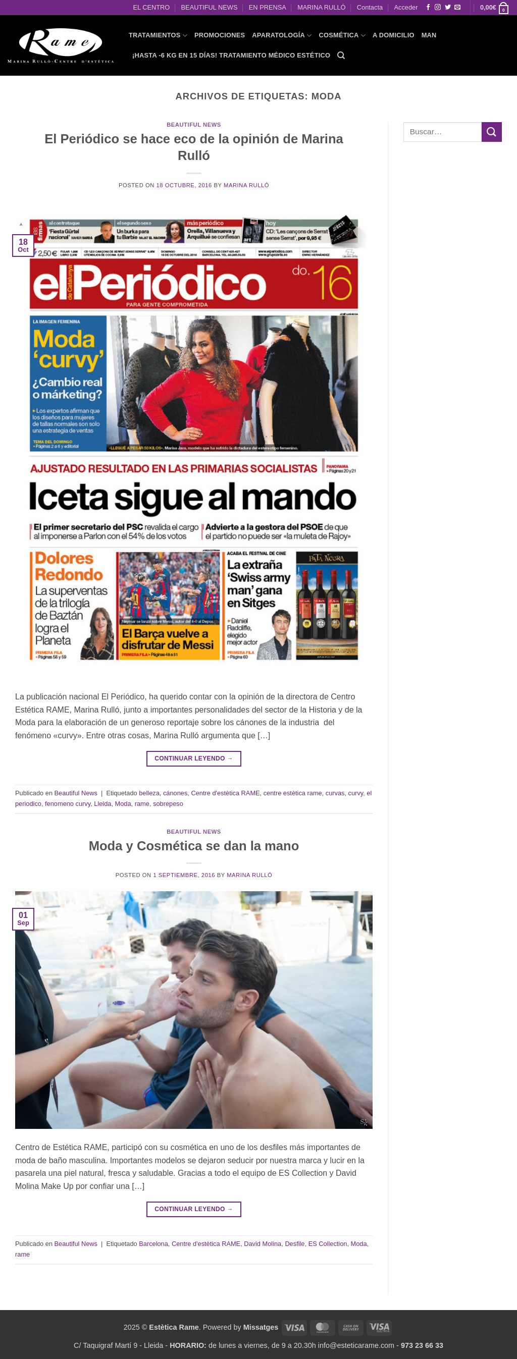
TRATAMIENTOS (158, 35)
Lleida (102, 803)
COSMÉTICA (342, 35)
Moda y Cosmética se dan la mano (194, 846)
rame (142, 803)
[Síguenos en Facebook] (428, 7)
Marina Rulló (246, 185)
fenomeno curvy (67, 803)
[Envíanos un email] (457, 7)
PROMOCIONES (219, 35)
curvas (335, 793)
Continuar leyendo (193, 759)
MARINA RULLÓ (321, 7)
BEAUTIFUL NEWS (209, 7)
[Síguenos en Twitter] (448, 7)
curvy (356, 793)
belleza (149, 793)
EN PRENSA (267, 7)
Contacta (370, 7)
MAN (429, 35)
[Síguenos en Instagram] (438, 7)
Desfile (294, 1243)
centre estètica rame (293, 793)
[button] (494, 7)
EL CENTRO (151, 7)
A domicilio (394, 35)
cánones (175, 793)
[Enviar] (492, 132)
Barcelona (153, 1243)
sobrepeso (168, 803)
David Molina (262, 1243)
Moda (123, 803)
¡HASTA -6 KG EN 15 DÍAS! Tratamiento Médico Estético (231, 55)
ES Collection (327, 1243)
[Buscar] (341, 55)
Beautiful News (194, 125)
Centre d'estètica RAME (225, 793)
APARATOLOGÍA (282, 35)
